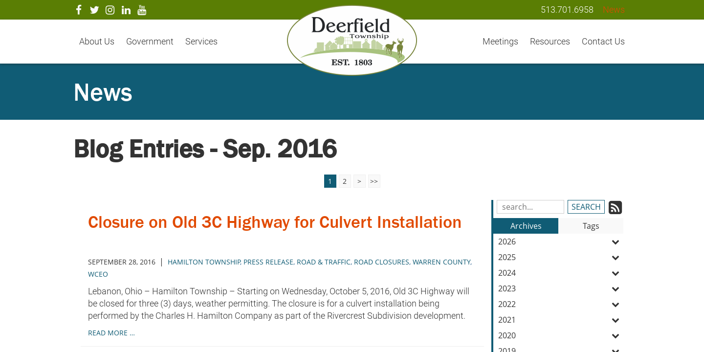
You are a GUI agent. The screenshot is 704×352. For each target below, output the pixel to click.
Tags (591, 225)
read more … (111, 332)
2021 (560, 320)
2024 (560, 273)
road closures (381, 261)
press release (268, 261)
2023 (560, 288)
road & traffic (324, 261)
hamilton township (204, 261)
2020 (560, 335)
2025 (560, 257)
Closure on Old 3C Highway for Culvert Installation (281, 231)
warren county (441, 261)
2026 (560, 241)
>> (374, 181)
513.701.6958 (567, 9)
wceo (98, 274)
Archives (526, 225)
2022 (560, 304)
